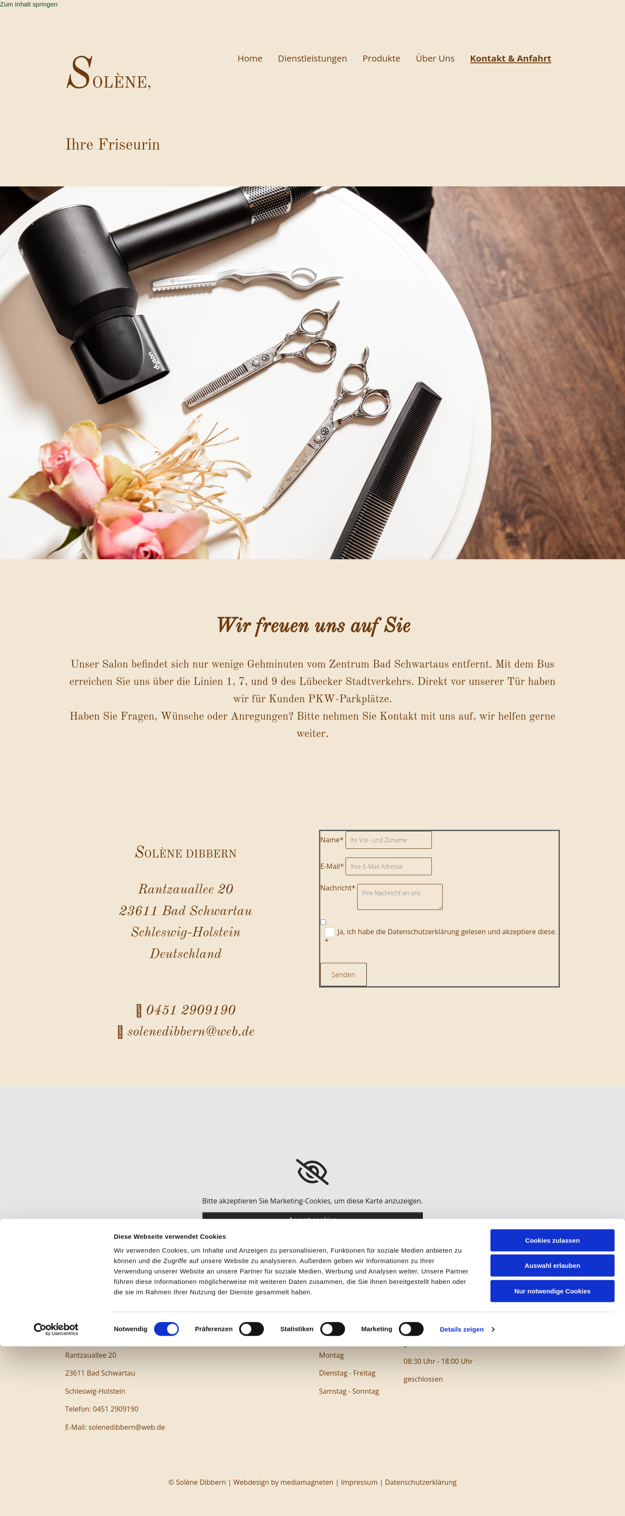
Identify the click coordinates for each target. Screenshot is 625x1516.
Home (234, 58)
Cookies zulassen (552, 1410)
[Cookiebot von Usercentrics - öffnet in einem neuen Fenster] (56, 1499)
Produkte (373, 58)
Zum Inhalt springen (29, 4)
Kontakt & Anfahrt (509, 58)
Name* (332, 839)
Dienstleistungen (300, 58)
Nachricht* (337, 888)
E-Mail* (332, 866)
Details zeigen (462, 1499)
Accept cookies (312, 1220)
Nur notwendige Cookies (552, 1460)
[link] (312, 1172)
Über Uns (430, 58)
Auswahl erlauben (552, 1435)
